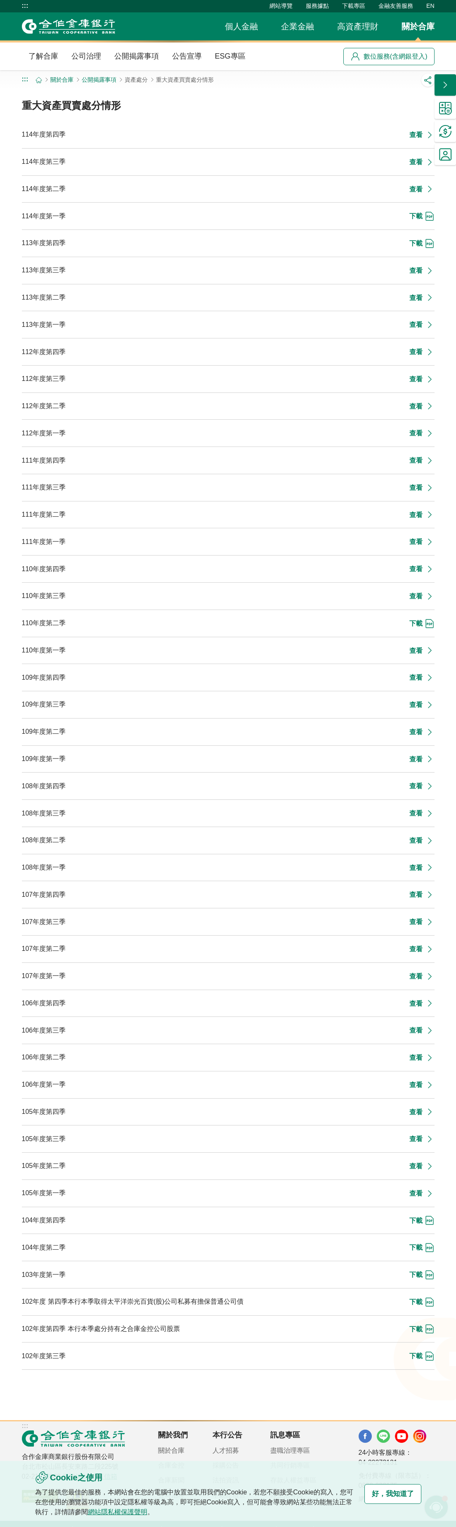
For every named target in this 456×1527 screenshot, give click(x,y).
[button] (445, 85)
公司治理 (86, 56)
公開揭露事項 (136, 56)
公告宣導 (187, 56)
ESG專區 (230, 56)
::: (25, 5)
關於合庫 (418, 26)
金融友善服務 (395, 5)
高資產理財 (357, 26)
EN (430, 5)
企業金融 (297, 26)
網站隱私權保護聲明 (131, 1511)
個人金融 (241, 26)
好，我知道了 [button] (388, 1494)
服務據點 (317, 5)
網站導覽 (281, 5)
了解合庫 (43, 56)
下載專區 (353, 5)
